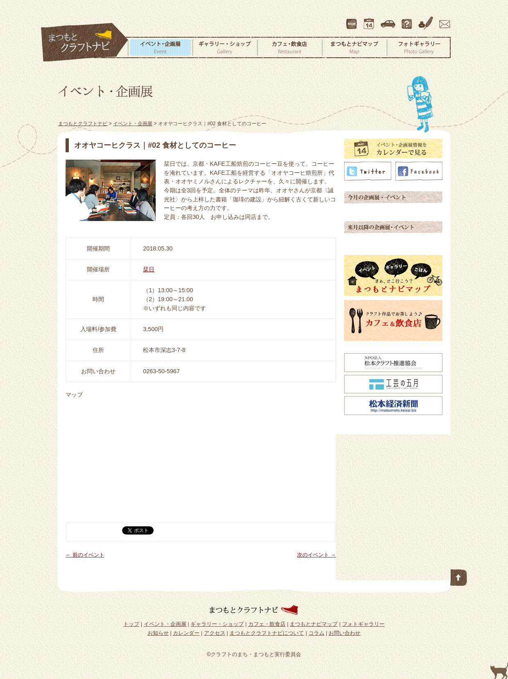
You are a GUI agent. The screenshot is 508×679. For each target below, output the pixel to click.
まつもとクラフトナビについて (407, 20)
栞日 (148, 269)
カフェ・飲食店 (289, 47)
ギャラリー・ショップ (225, 47)
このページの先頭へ (459, 576)
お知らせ (158, 633)
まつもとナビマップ (354, 47)
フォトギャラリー (419, 47)
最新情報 (352, 20)
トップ (131, 624)
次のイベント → (316, 555)
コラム (427, 20)
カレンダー (370, 20)
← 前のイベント (85, 555)
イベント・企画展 (160, 47)
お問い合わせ (443, 20)
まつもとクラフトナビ (85, 42)
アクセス (388, 20)
